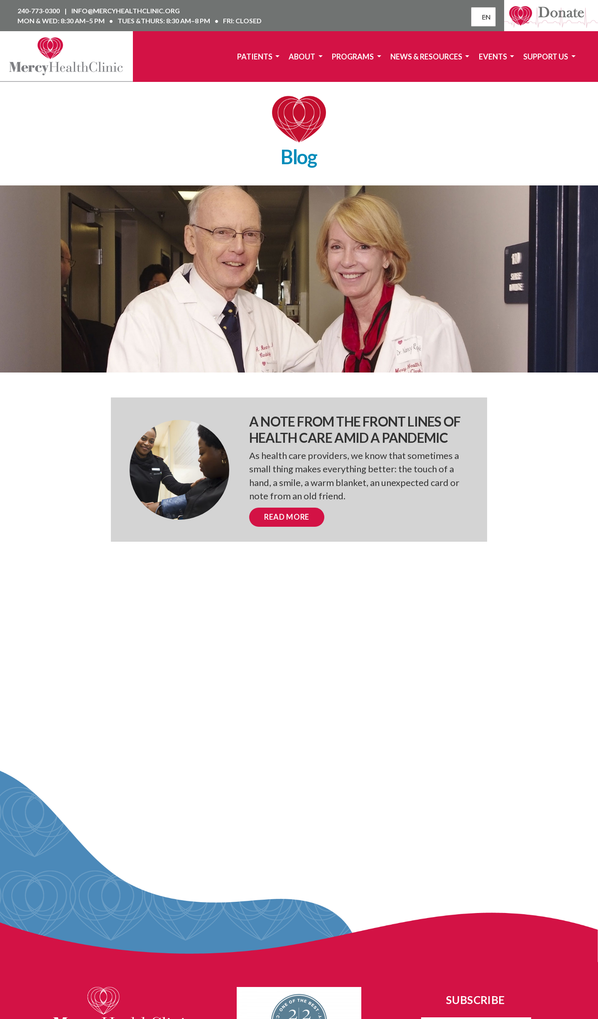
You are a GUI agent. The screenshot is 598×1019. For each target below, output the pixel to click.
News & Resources (426, 56)
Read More (286, 516)
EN (484, 17)
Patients (255, 56)
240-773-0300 (39, 11)
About (302, 56)
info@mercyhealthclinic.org (125, 11)
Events (493, 56)
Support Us (546, 56)
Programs (353, 56)
